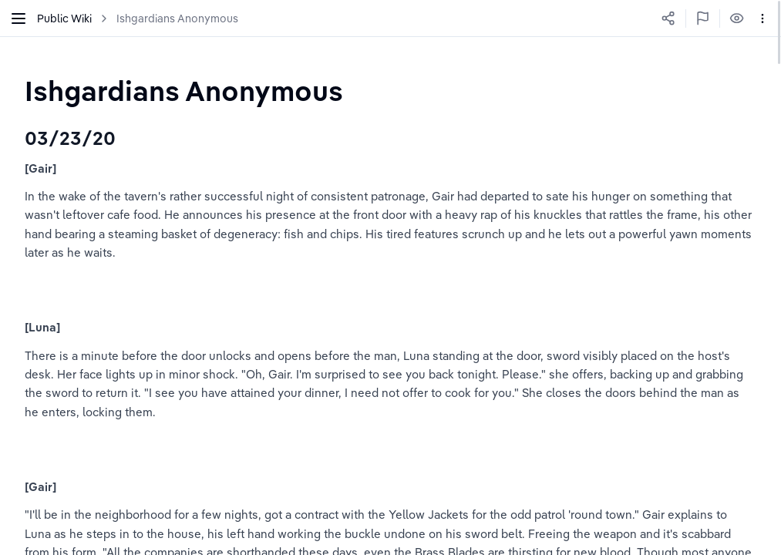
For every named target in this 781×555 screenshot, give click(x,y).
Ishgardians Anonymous (177, 18)
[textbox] (184, 90)
